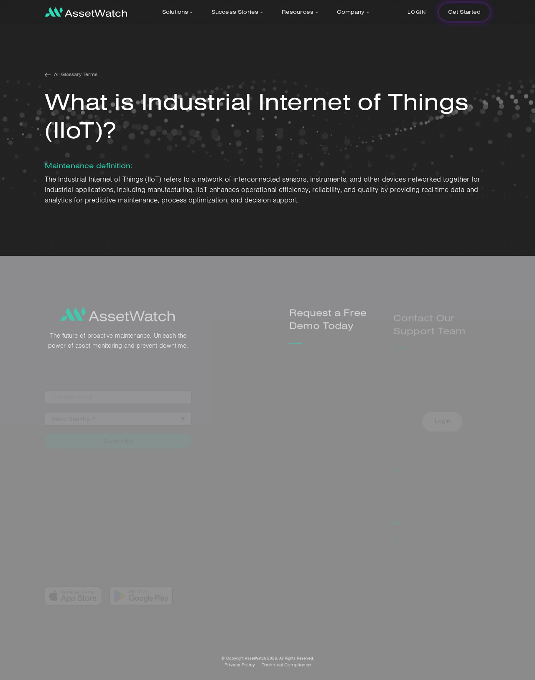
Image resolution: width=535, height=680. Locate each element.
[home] (86, 12)
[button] (179, 12)
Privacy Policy (239, 667)
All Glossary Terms (75, 74)
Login (417, 12)
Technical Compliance (286, 667)
